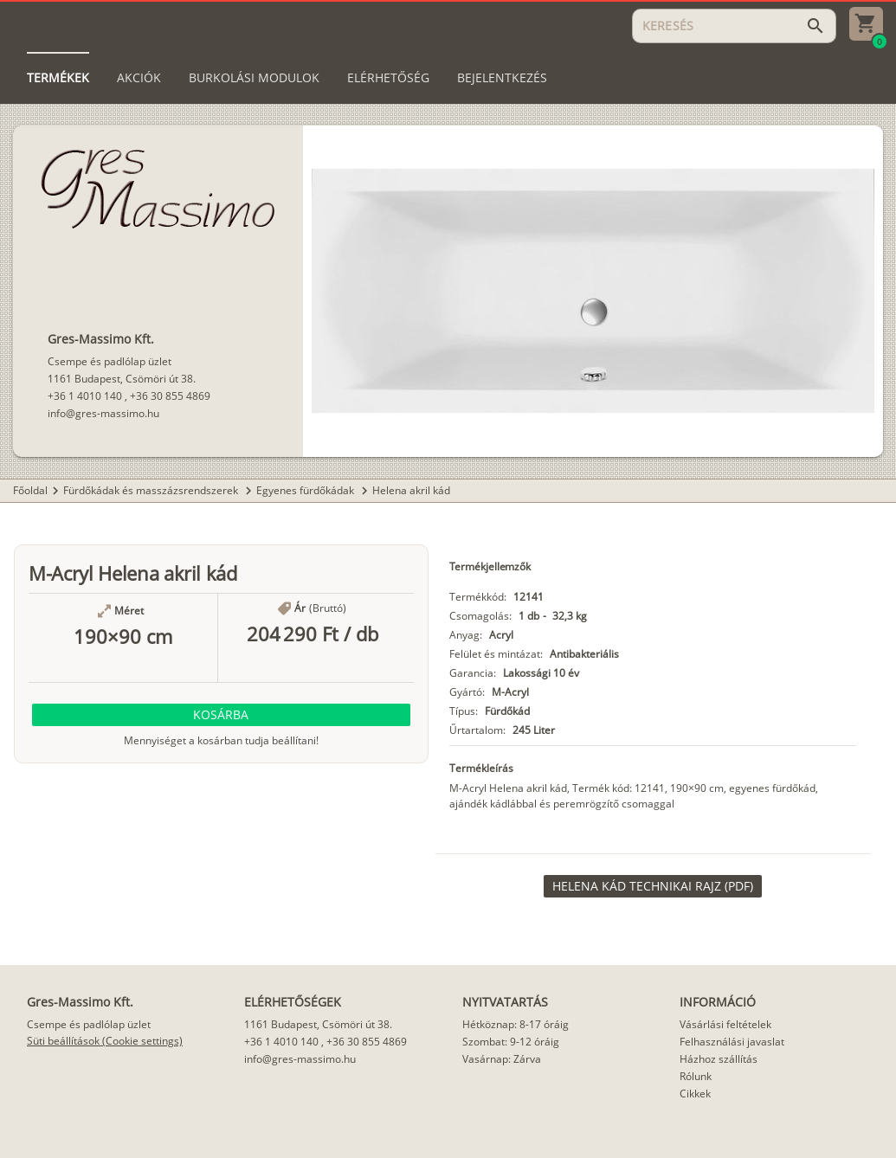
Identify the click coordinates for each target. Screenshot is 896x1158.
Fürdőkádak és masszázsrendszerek (152, 490)
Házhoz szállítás (718, 1059)
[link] (653, 886)
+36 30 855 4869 (170, 396)
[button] (221, 715)
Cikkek (695, 1093)
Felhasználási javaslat (732, 1041)
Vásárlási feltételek (725, 1024)
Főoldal (30, 490)
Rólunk (696, 1076)
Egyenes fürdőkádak (306, 490)
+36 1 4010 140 (85, 396)
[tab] (58, 78)
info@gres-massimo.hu (103, 413)
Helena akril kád (411, 490)
